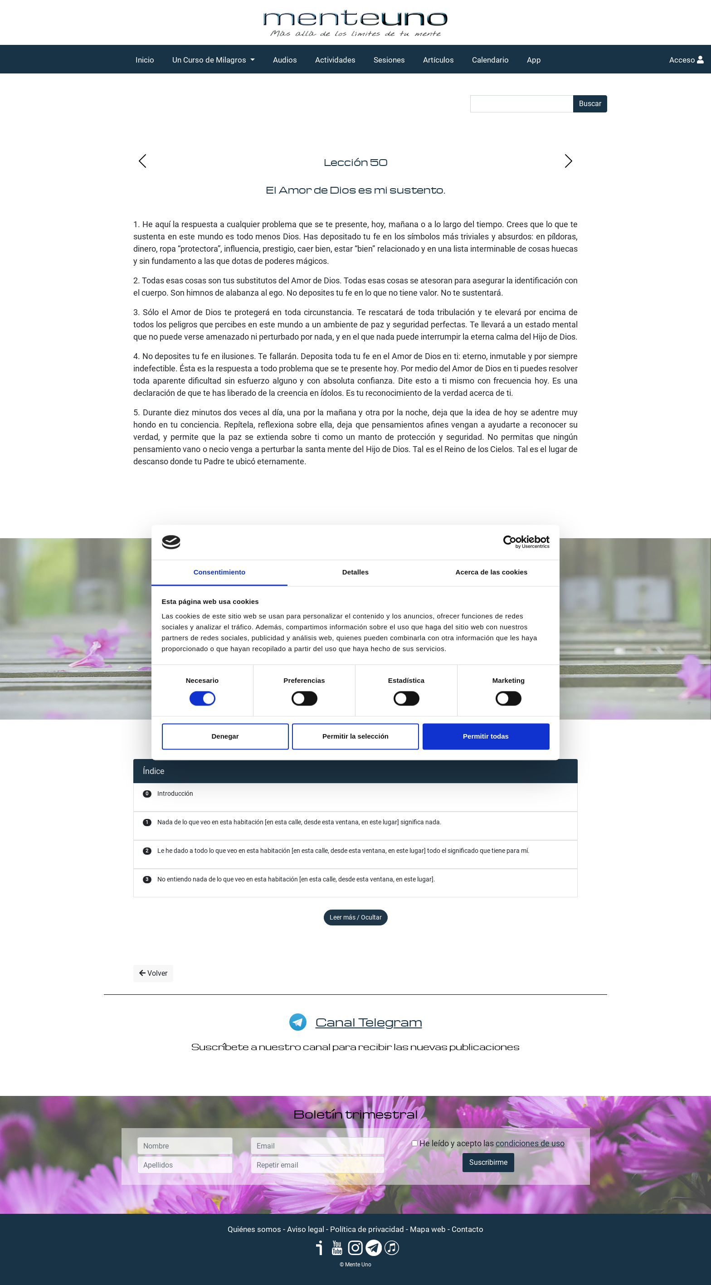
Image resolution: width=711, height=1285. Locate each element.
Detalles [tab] (355, 572)
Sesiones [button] (389, 59)
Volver (153, 973)
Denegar (225, 736)
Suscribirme (488, 1162)
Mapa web (428, 1229)
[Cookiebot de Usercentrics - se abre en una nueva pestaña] (510, 542)
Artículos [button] (438, 59)
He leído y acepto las (488, 1143)
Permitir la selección (355, 736)
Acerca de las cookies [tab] (492, 572)
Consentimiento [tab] (220, 572)
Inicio (145, 59)
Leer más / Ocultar (356, 917)
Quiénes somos (254, 1229)
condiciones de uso (530, 1143)
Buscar (590, 103)
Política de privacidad (367, 1229)
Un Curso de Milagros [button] (210, 59)
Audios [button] (285, 59)
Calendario (490, 59)
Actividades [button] (335, 59)
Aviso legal (305, 1229)
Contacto (467, 1229)
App (534, 59)
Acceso (686, 59)
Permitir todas (486, 736)
